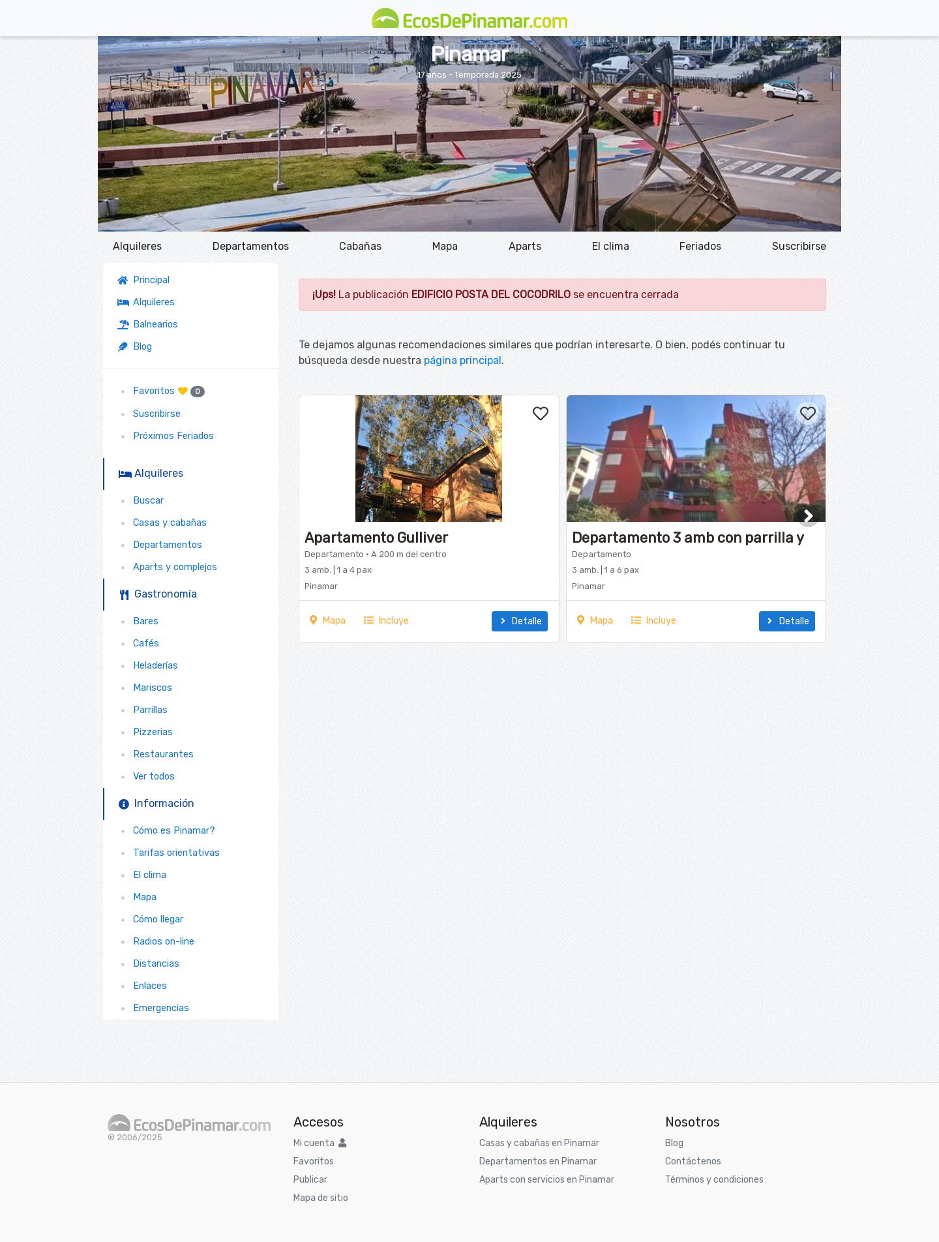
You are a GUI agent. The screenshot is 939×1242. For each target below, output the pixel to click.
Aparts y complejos (167, 567)
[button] (469, 222)
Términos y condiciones (714, 1179)
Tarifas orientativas (168, 852)
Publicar (310, 1179)
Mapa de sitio (320, 1198)
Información (156, 803)
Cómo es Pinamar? (166, 830)
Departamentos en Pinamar (538, 1161)
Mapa (445, 246)
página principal (462, 360)
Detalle (520, 621)
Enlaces (142, 986)
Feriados (700, 246)
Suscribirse (799, 246)
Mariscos (144, 687)
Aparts (525, 246)
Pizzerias (145, 732)
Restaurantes (155, 754)
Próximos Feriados (165, 436)
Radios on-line (155, 941)
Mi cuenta (319, 1143)
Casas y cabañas (162, 522)
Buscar (140, 500)
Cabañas (360, 246)
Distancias (148, 963)
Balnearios (147, 324)
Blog (134, 346)
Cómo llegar (150, 919)
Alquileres (137, 246)
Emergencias (153, 1008)
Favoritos (161, 391)
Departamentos (251, 246)
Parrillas (142, 710)
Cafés (138, 643)
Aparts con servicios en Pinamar (546, 1179)
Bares (137, 621)
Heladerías (147, 665)
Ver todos (146, 776)
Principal (146, 280)
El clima (610, 246)
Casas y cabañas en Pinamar (539, 1143)
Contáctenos (693, 1161)
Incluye (386, 620)
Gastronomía (158, 594)
